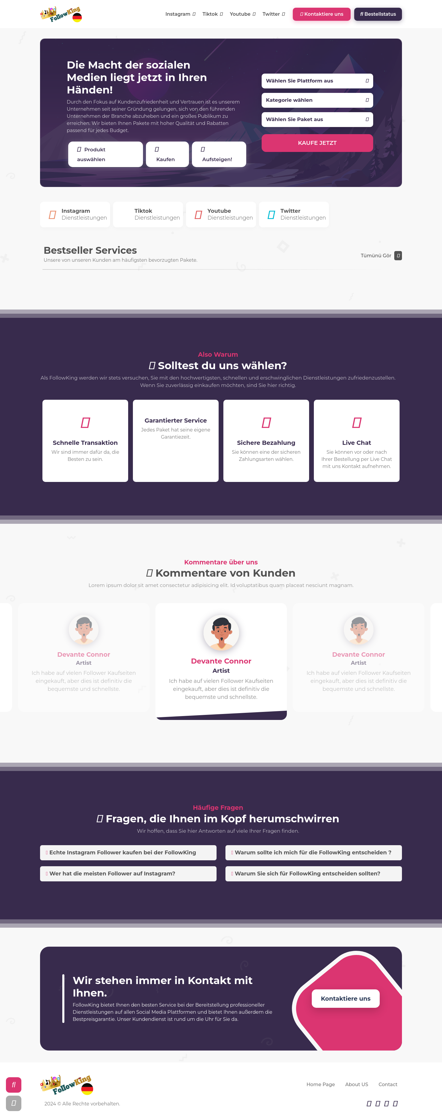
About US (356, 1084)
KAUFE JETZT (317, 142)
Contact (388, 1084)
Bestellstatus (378, 14)
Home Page (320, 1084)
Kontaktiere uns (321, 14)
